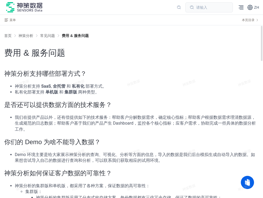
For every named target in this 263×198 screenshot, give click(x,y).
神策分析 (25, 36)
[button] (253, 7)
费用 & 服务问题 (75, 36)
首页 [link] (8, 35)
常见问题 (47, 36)
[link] (25, 35)
